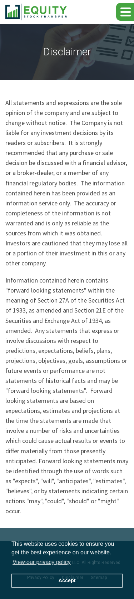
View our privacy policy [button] (41, 562)
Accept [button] (67, 580)
